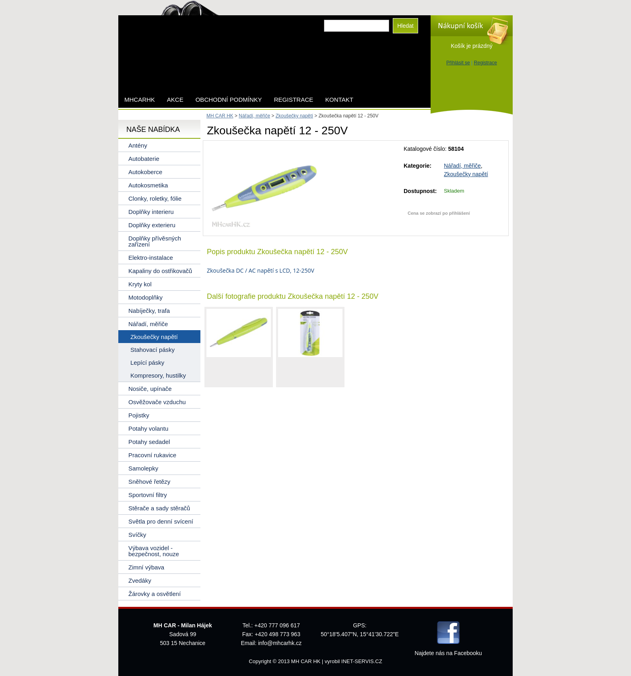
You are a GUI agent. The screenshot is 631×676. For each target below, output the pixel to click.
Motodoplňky (145, 297)
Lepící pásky (147, 362)
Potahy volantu (148, 428)
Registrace (485, 63)
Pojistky (138, 415)
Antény (137, 145)
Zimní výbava (146, 567)
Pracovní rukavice (152, 455)
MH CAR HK (219, 116)
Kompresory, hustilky (158, 375)
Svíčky (137, 534)
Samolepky (143, 468)
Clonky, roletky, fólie (154, 198)
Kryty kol (140, 284)
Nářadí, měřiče (462, 165)
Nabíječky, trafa (149, 310)
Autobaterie (143, 158)
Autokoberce (145, 171)
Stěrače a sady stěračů (159, 508)
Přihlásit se (458, 63)
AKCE (175, 99)
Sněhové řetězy (149, 481)
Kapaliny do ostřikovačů (160, 270)
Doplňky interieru (151, 211)
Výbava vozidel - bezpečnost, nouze (153, 550)
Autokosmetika (148, 185)
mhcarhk (139, 99)
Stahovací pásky (152, 349)
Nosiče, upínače (150, 388)
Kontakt (339, 99)
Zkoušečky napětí (466, 174)
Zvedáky (139, 580)
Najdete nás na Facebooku (448, 653)
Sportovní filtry (147, 494)
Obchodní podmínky (229, 99)
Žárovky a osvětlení (154, 593)
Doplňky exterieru (151, 225)
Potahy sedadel (149, 441)
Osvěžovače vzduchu (157, 402)
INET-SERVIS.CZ (361, 661)
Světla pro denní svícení (160, 521)
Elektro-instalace (150, 257)
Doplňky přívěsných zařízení (154, 241)
